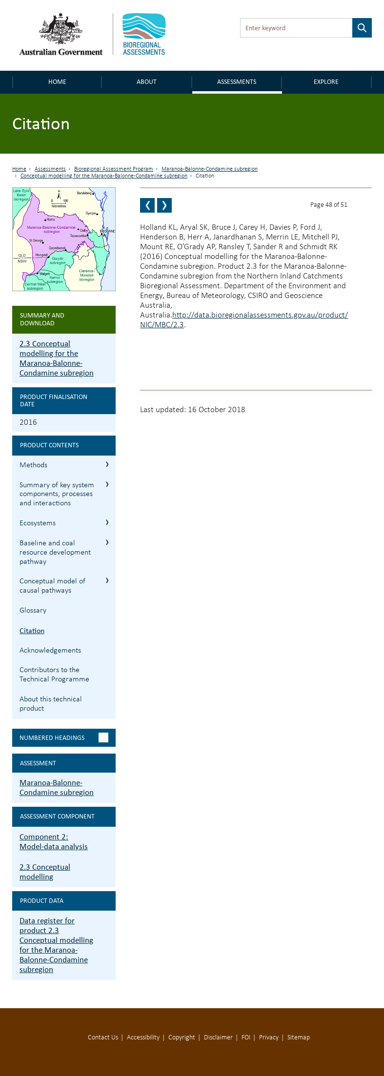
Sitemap (298, 1037)
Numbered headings (52, 738)
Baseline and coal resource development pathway (55, 552)
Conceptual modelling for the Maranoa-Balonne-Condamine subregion (103, 176)
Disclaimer (218, 1037)
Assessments (236, 82)
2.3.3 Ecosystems (107, 522)
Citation (32, 630)
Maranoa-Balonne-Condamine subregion (210, 169)
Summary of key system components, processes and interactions (57, 494)
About (147, 82)
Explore (326, 82)
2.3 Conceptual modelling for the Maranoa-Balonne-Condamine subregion (57, 358)
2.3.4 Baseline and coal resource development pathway (107, 542)
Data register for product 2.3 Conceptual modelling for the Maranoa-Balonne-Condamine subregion (56, 945)
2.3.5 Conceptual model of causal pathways (107, 580)
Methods (33, 465)
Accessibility (143, 1037)
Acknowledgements (50, 651)
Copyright (181, 1037)
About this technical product (51, 704)
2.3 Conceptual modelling (45, 872)
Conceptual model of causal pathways (52, 586)
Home (57, 82)
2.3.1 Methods (107, 464)
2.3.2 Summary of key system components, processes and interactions (107, 484)
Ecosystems (38, 523)
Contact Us (103, 1037)
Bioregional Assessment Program (113, 169)
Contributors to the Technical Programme (54, 674)
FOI (246, 1037)
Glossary (33, 611)
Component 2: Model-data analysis (54, 842)
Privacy (269, 1037)
